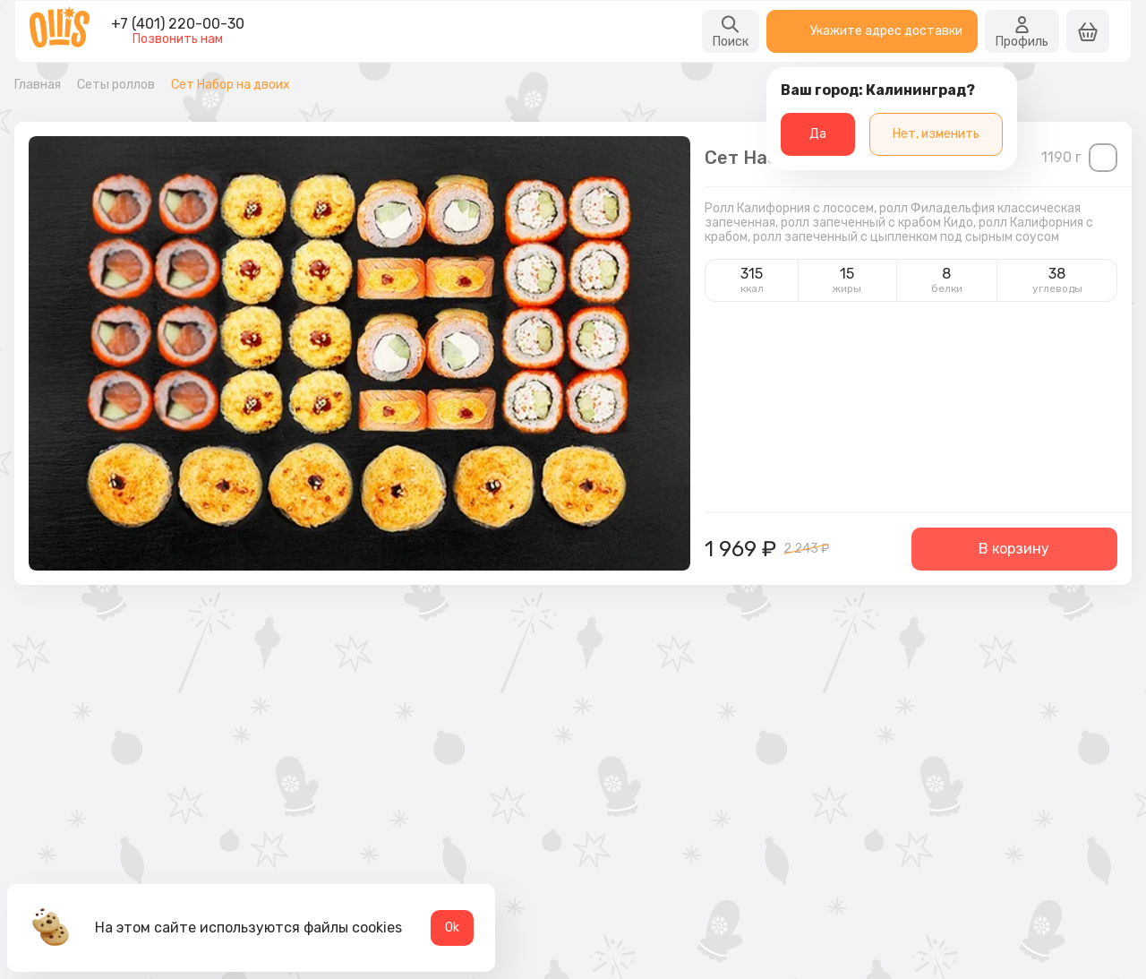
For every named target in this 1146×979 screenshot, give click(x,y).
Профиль (1022, 31)
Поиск (730, 31)
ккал (752, 288)
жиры (847, 288)
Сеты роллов (116, 85)
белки (946, 288)
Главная (37, 85)
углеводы (1057, 288)
